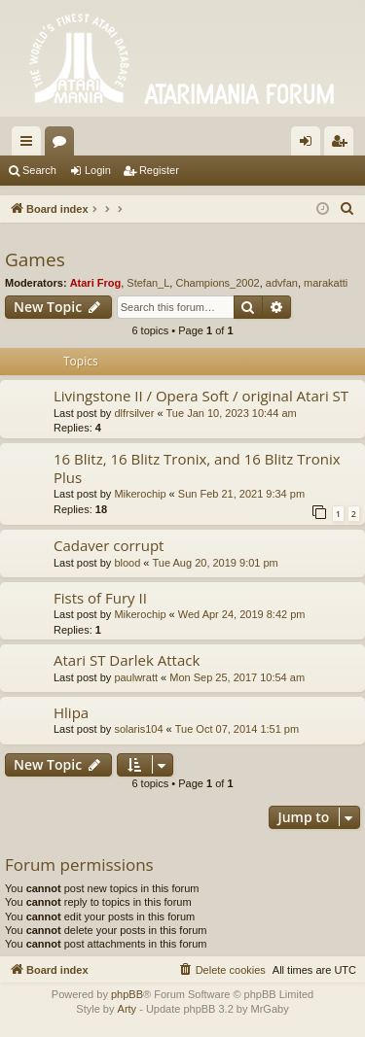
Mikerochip (139, 494)
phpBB (127, 994)
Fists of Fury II (100, 597)
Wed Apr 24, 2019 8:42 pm (242, 614)
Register (159, 170)
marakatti (325, 283)
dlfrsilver (134, 413)
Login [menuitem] (310, 145)
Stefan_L (148, 283)
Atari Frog (96, 283)
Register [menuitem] (343, 145)
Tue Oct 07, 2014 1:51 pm (237, 729)
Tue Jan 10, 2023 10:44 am (231, 413)
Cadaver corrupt (109, 545)
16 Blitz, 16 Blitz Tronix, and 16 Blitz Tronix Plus (197, 468)
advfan (282, 283)
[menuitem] (347, 209)
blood (127, 563)
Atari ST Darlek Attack (127, 660)
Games (35, 259)
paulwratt (136, 677)
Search (39, 170)
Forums (63, 145)
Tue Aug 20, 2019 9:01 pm (215, 563)
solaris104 (138, 729)
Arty (127, 1009)
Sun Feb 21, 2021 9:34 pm (241, 494)
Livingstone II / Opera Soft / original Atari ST (201, 395)
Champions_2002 (217, 283)
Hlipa (71, 712)
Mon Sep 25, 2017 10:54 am (237, 677)
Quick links (30, 145)
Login (98, 170)
